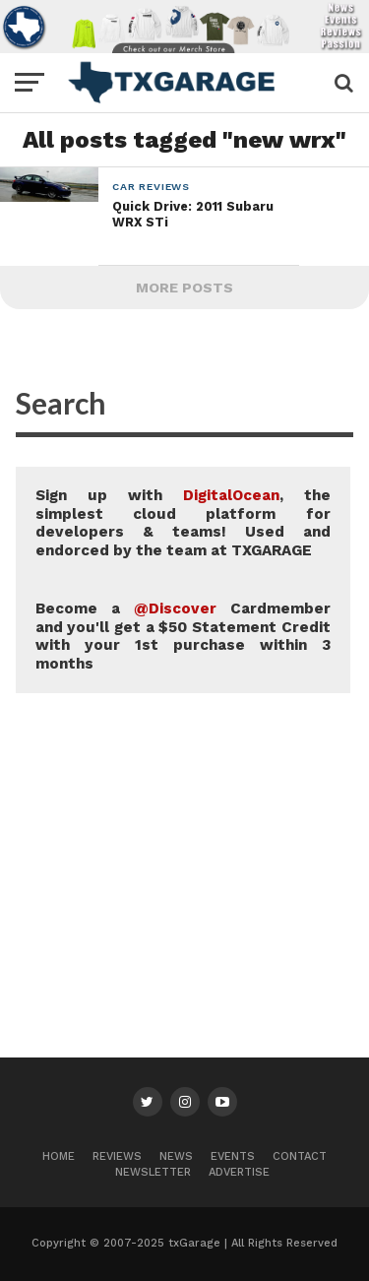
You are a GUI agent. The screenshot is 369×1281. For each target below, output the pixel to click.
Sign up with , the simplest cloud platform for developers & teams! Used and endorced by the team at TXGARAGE (183, 522)
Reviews (117, 1156)
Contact (300, 1156)
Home (58, 1156)
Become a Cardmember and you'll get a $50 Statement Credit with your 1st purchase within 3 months (183, 636)
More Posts (184, 287)
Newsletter (153, 1172)
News (176, 1156)
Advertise (239, 1172)
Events (233, 1156)
